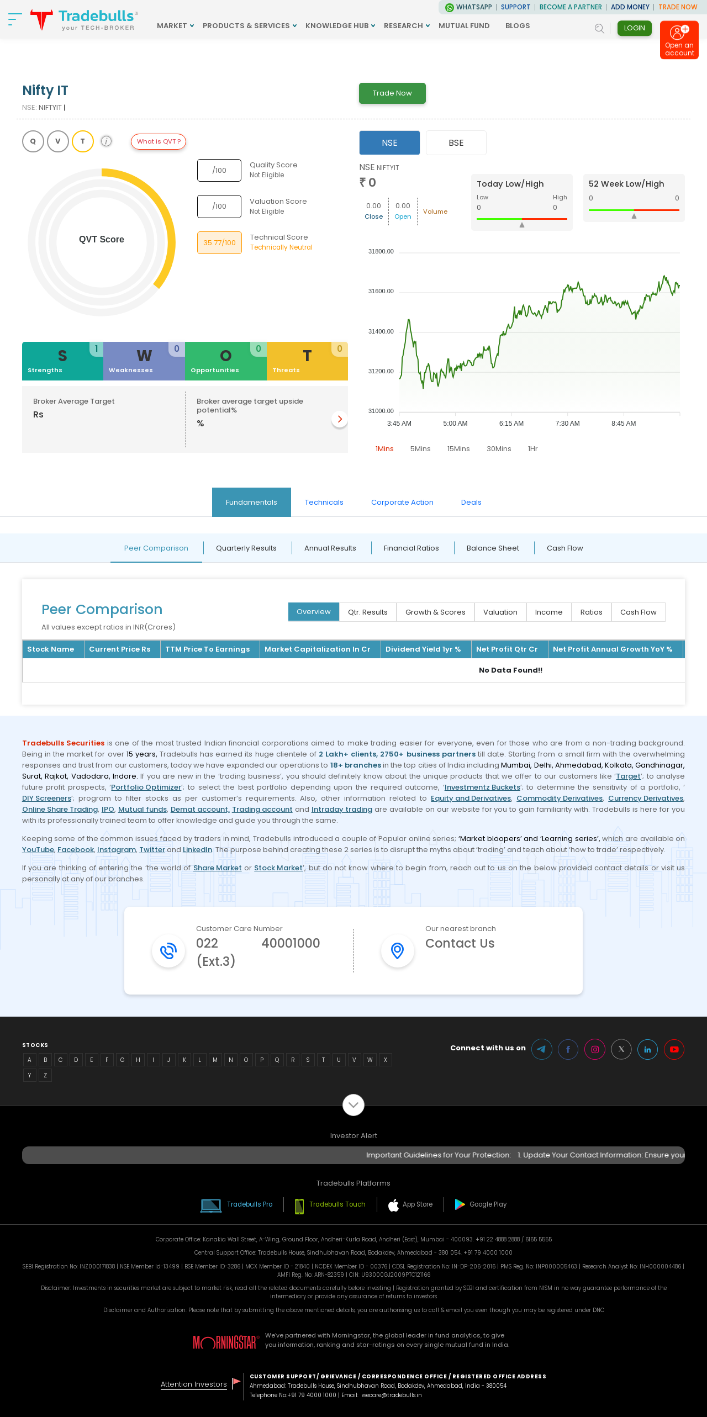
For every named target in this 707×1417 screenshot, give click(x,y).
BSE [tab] (456, 142)
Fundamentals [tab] (251, 502)
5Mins (420, 448)
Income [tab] (549, 612)
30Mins (499, 448)
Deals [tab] (471, 502)
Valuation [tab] (500, 612)
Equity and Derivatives (471, 798)
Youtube (674, 1049)
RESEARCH (403, 25)
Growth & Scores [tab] (435, 612)
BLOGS (517, 25)
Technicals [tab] (324, 502)
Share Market (217, 868)
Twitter (152, 849)
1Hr (533, 448)
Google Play (488, 1204)
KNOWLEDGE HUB (336, 25)
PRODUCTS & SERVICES (246, 25)
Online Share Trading (60, 809)
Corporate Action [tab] (402, 502)
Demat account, (200, 809)
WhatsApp (474, 7)
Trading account (262, 809)
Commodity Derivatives (559, 798)
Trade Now (392, 93)
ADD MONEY (630, 7)
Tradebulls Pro (249, 1204)
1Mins (385, 448)
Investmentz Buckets (482, 787)
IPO (108, 809)
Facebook (75, 849)
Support (516, 7)
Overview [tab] (314, 611)
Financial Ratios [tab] (411, 548)
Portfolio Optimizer (146, 787)
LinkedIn (197, 849)
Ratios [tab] (592, 612)
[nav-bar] (15, 19)
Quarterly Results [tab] (246, 548)
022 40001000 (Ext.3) (258, 952)
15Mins (458, 448)
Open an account (679, 48)
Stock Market (278, 868)
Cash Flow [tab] (565, 548)
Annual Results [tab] (330, 548)
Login (634, 28)
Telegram (541, 1049)
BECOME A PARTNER (571, 7)
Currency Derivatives (645, 798)
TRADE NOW (678, 7)
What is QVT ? (159, 141)
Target (628, 776)
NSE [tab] (390, 142)
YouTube (38, 849)
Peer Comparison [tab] (156, 548)
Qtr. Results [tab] (368, 612)
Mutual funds (142, 809)
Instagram (116, 849)
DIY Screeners (46, 798)
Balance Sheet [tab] (493, 548)
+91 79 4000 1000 (311, 1395)
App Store (417, 1204)
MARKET (172, 25)
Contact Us (460, 943)
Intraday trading (342, 809)
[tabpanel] (522, 310)
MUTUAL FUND (464, 25)
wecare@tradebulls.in (392, 1395)
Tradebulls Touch (337, 1204)
